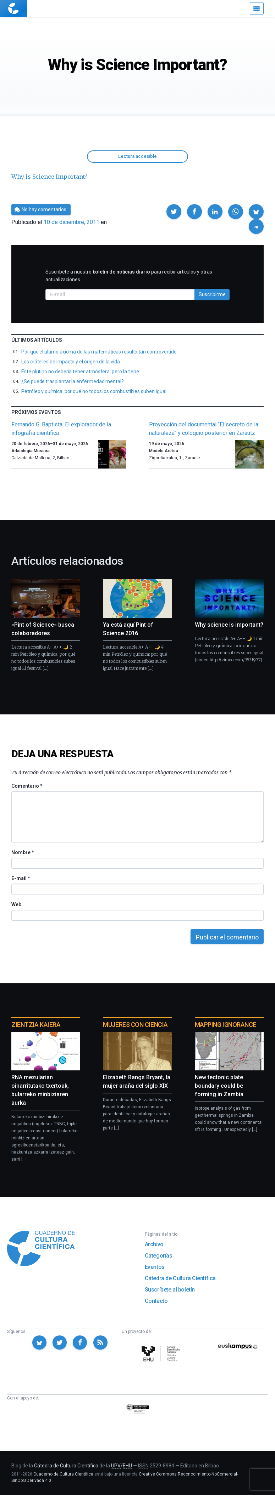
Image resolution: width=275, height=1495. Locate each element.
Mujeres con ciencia (135, 1024)
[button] (173, 211)
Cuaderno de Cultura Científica (63, 1474)
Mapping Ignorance (225, 1024)
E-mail (20, 878)
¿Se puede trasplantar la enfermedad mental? (72, 381)
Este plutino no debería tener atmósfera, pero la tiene (80, 371)
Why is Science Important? (49, 176)
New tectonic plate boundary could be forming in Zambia (219, 1086)
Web (16, 904)
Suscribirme (212, 294)
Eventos (155, 1267)
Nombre (22, 852)
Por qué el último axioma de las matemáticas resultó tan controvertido (99, 352)
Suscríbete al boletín (170, 1289)
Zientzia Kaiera (35, 1024)
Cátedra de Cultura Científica (180, 1278)
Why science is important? (229, 624)
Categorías (158, 1255)
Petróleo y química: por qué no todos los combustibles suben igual (93, 391)
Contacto (156, 1301)
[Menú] (257, 8)
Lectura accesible (137, 156)
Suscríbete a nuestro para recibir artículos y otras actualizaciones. (128, 275)
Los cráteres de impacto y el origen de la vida (70, 361)
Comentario (26, 786)
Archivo (154, 1244)
